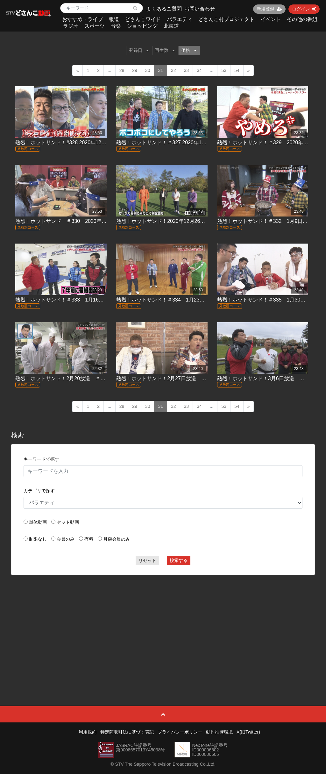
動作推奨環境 (219, 732)
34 (199, 70)
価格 (188, 50)
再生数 (165, 50)
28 (121, 70)
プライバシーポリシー (180, 732)
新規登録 (269, 8)
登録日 (139, 50)
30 (147, 70)
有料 (88, 539)
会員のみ (65, 539)
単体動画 (38, 522)
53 (223, 70)
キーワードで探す (41, 459)
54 (236, 70)
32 (173, 70)
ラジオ (70, 26)
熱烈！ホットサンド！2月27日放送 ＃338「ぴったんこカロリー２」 (196, 378)
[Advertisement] (163, 626)
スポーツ (94, 26)
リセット (147, 560)
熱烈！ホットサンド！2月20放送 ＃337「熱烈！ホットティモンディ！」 (100, 378)
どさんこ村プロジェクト (226, 19)
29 (134, 70)
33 (186, 70)
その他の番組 (302, 19)
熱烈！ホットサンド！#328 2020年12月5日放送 (69, 142)
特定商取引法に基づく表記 (127, 732)
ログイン (304, 8)
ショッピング (142, 26)
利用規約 (87, 732)
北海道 (171, 26)
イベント (270, 19)
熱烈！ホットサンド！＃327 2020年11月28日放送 (173, 142)
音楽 (116, 26)
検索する (179, 560)
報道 (114, 19)
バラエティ (179, 19)
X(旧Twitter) (248, 732)
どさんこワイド (143, 19)
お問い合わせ (199, 8)
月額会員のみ (116, 539)
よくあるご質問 (164, 8)
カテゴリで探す (39, 490)
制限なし (38, 539)
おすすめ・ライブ (82, 19)
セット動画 (68, 522)
